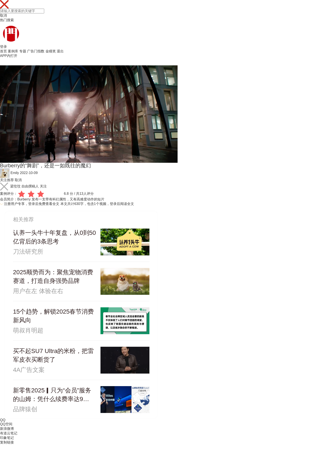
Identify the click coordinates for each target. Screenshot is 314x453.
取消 (3, 15)
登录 (3, 46)
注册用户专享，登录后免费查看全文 (31, 204)
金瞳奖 (50, 51)
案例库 (13, 51)
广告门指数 (35, 51)
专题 (22, 51)
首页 (3, 51)
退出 (60, 51)
